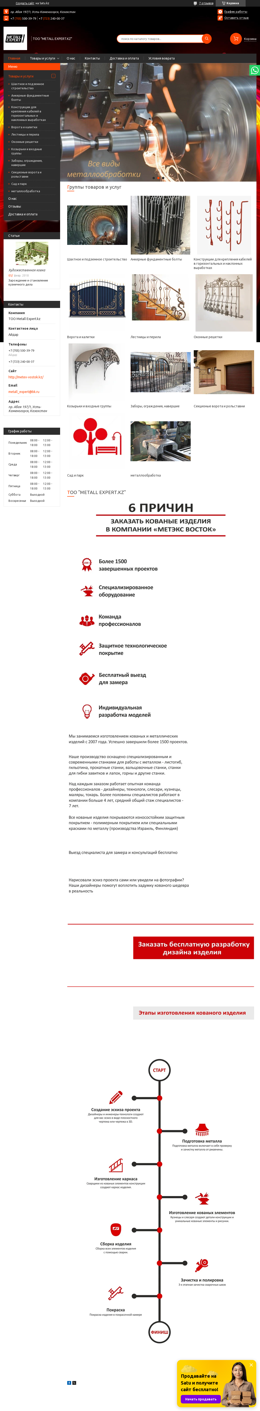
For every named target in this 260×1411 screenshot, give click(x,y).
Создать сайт (25, 3)
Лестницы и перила (25, 134)
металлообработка (25, 191)
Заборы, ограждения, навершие (26, 162)
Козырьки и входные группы (26, 151)
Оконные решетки (24, 141)
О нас (71, 58)
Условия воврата (162, 58)
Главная (14, 58)
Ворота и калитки (24, 127)
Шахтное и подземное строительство (27, 86)
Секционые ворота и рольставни (26, 174)
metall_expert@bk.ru (23, 392)
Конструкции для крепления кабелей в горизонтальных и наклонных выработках (28, 113)
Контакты (92, 58)
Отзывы (14, 206)
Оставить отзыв (236, 17)
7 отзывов (206, 3)
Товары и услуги (42, 58)
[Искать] (207, 39)
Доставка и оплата (124, 58)
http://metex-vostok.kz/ (25, 377)
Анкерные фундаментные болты (30, 97)
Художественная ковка (26, 270)
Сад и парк (19, 183)
